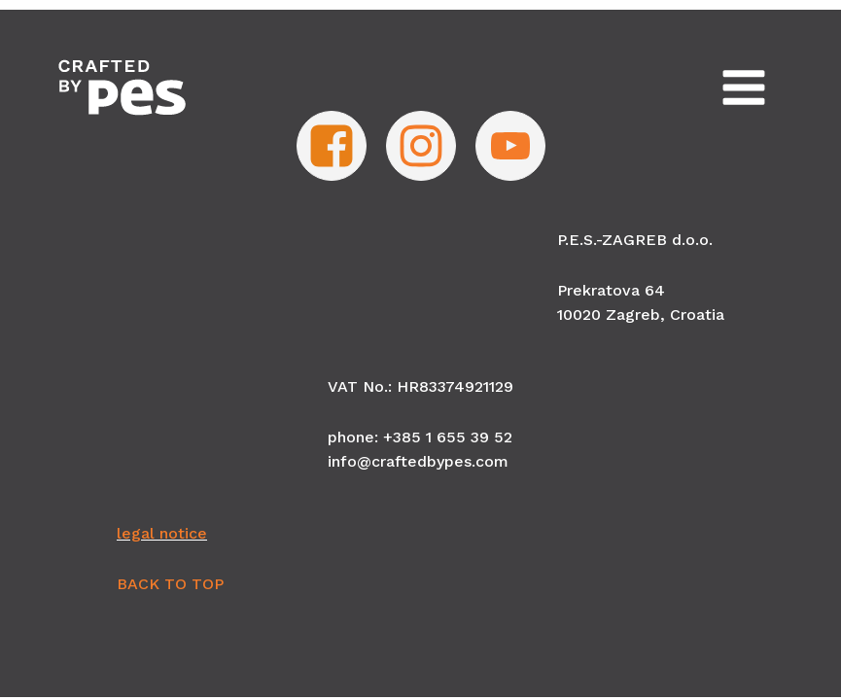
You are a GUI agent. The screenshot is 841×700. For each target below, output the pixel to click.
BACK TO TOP (170, 584)
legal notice (162, 533)
